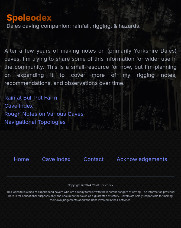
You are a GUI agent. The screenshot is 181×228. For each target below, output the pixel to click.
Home (21, 159)
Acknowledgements (142, 159)
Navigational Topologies (35, 122)
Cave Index (18, 106)
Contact (93, 159)
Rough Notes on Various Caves (43, 114)
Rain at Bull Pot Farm (30, 97)
